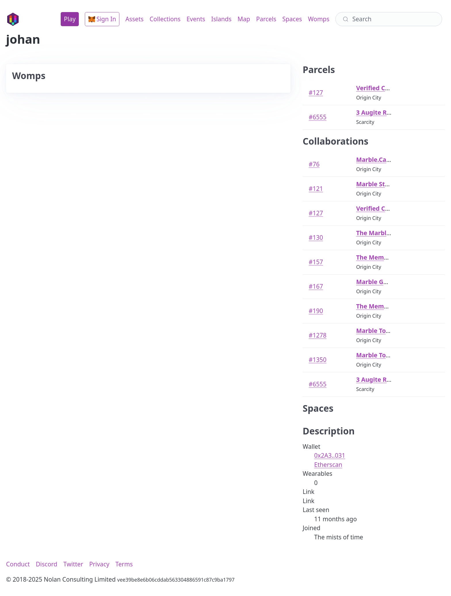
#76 (314, 164)
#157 (316, 262)
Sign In (102, 19)
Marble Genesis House (389, 282)
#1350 (317, 360)
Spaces (292, 19)
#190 (316, 311)
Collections (165, 19)
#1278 (317, 335)
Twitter (73, 564)
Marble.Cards (376, 160)
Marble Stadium (380, 184)
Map (244, 19)
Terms (124, 564)
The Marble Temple (384, 233)
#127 (316, 93)
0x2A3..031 (329, 455)
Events (196, 19)
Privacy (99, 564)
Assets (134, 19)
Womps (318, 19)
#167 (316, 286)
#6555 (317, 117)
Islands (221, 19)
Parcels (266, 19)
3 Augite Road (377, 112)
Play (70, 19)
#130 (316, 237)
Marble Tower (376, 331)
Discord (47, 564)
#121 (316, 189)
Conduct (18, 564)
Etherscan (328, 465)
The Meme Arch (379, 257)
